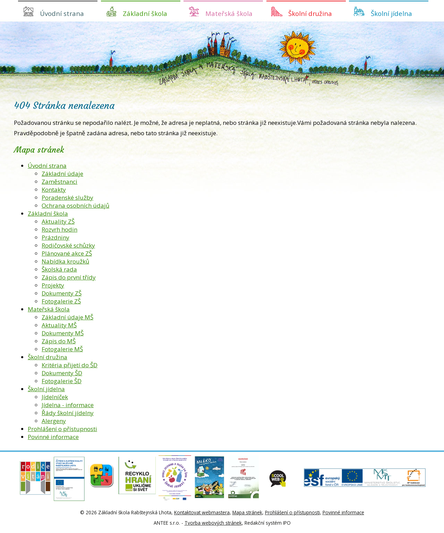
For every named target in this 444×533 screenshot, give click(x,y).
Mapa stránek (247, 512)
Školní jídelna (391, 13)
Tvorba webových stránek (213, 522)
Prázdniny (55, 237)
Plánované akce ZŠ (67, 253)
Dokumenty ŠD (62, 373)
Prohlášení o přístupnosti (62, 429)
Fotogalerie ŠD (62, 381)
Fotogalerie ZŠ (61, 301)
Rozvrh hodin (59, 229)
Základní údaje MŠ (67, 317)
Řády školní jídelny (68, 413)
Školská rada (59, 269)
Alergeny (54, 421)
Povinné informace (53, 437)
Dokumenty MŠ (63, 333)
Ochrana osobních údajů (75, 205)
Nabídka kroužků (65, 261)
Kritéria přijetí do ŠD (69, 365)
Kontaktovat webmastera (202, 512)
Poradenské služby (67, 197)
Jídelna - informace (68, 405)
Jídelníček (55, 397)
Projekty (53, 285)
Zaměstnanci (59, 182)
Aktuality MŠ (59, 325)
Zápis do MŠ (59, 341)
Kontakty (54, 190)
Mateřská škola (229, 13)
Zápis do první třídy (69, 277)
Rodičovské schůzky (68, 245)
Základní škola (145, 13)
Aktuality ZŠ (58, 221)
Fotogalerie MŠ (62, 349)
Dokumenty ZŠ (62, 293)
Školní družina (310, 13)
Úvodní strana (62, 13)
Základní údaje (62, 174)
